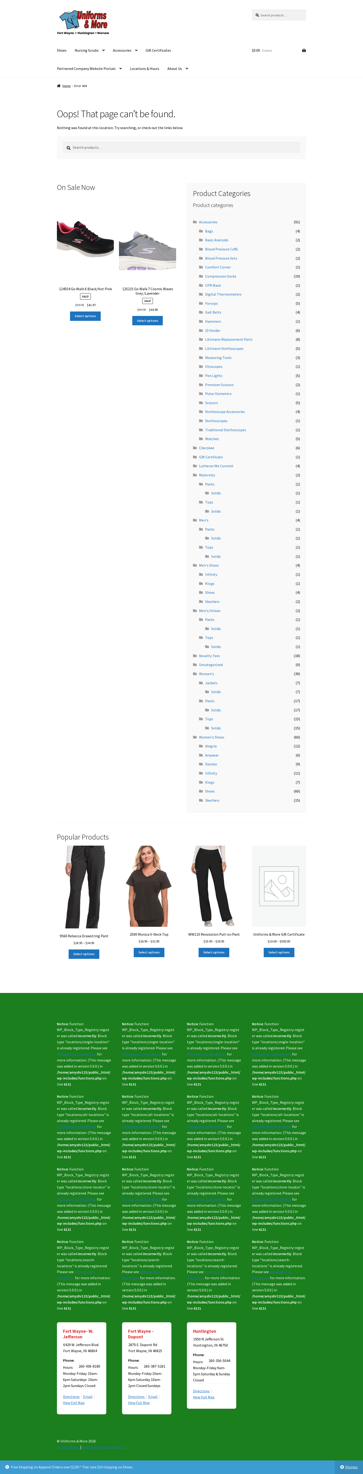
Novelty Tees (209, 655)
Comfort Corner (218, 267)
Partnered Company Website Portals (86, 68)
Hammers (213, 321)
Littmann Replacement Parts (228, 339)
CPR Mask (213, 285)
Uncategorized (211, 664)
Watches (212, 438)
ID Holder (212, 330)
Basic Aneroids (216, 240)
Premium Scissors (219, 384)
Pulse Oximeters (218, 393)
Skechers (212, 601)
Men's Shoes (209, 565)
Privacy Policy (68, 1447)
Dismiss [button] (351, 1467)
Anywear (212, 755)
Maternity (207, 475)
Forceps (211, 303)
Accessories (122, 50)
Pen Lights (213, 375)
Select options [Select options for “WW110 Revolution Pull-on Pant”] (214, 952)
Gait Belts (213, 312)
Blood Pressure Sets (221, 258)
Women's (206, 673)
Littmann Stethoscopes (224, 348)
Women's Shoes (211, 737)
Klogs (210, 583)
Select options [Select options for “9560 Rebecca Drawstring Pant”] (84, 954)
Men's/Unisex (209, 610)
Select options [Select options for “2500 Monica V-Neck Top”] (149, 952)
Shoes (62, 50)
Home (67, 86)
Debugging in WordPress (76, 1054)
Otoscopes (213, 366)
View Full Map (74, 1402)
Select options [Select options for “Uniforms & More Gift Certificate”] (279, 952)
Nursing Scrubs (87, 50)
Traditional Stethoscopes (225, 429)
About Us (174, 68)
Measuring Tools (218, 357)
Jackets (211, 683)
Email (88, 1396)
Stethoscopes (216, 420)
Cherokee (206, 447)
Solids (216, 493)
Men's (203, 520)
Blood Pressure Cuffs (221, 249)
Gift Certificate (211, 457)
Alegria (211, 746)
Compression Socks (220, 276)
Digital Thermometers (223, 294)
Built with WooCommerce (103, 1447)
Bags (209, 231)
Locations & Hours (144, 68)
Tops (209, 502)
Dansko (211, 764)
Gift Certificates (158, 50)
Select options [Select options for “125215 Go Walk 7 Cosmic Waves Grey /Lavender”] (147, 321)
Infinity (211, 574)
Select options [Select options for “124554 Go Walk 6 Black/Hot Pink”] (85, 316)
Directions (71, 1396)
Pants (210, 484)
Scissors (211, 402)
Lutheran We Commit (216, 466)
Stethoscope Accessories (225, 411)
